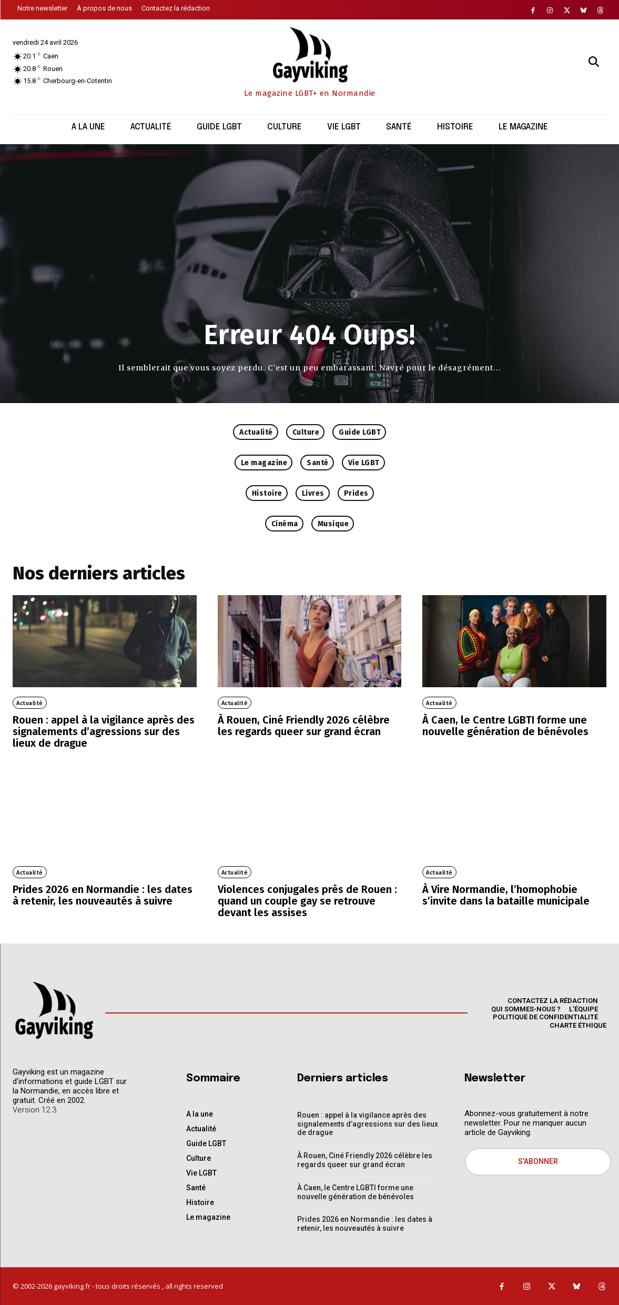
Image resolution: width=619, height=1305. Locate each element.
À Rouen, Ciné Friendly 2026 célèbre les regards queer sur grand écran (304, 726)
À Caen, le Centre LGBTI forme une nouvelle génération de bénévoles (505, 726)
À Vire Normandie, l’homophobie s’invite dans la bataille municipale (506, 895)
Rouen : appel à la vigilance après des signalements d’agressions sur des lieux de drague (104, 731)
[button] (593, 61)
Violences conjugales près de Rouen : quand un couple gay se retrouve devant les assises (307, 901)
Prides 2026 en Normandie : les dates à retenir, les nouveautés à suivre (102, 895)
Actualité (29, 703)
